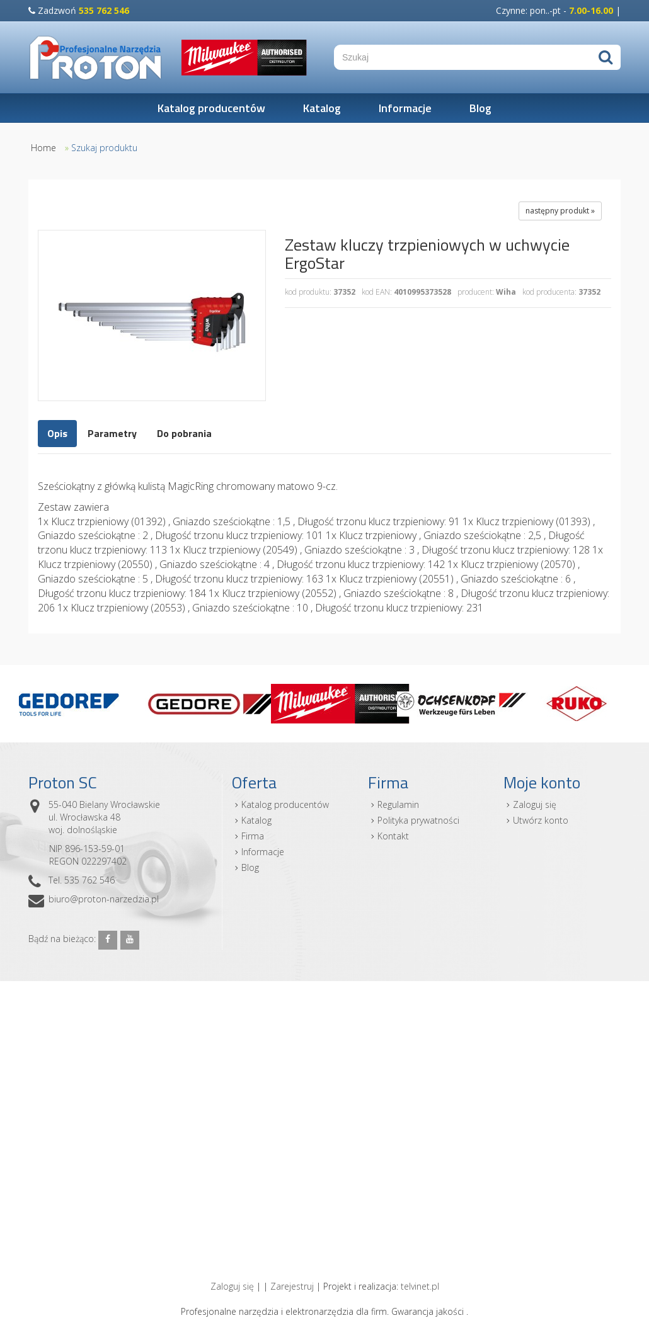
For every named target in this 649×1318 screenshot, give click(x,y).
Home (43, 148)
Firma (252, 836)
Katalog (322, 107)
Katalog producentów (211, 107)
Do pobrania (184, 433)
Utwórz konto (540, 820)
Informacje (405, 107)
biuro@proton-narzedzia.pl (104, 899)
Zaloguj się (534, 804)
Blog (480, 107)
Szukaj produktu (104, 148)
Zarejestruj (292, 1286)
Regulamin (398, 804)
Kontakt (393, 836)
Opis (57, 433)
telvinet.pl (420, 1286)
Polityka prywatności (418, 820)
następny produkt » (560, 210)
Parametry (112, 433)
